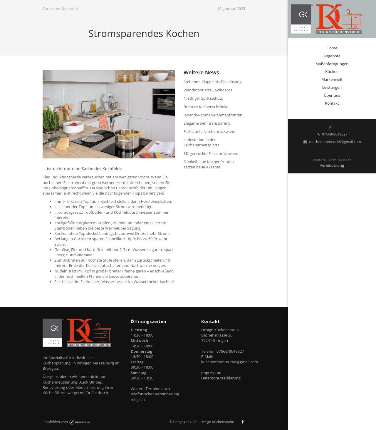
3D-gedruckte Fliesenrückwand (211, 153)
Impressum (211, 372)
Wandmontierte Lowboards (208, 90)
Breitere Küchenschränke (206, 106)
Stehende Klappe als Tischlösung (212, 81)
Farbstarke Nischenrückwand (209, 131)
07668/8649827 (331, 134)
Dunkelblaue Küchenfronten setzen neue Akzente (209, 164)
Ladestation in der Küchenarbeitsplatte (201, 142)
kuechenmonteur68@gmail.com (332, 141)
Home (332, 48)
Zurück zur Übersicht (60, 8)
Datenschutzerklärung (221, 378)
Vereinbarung (332, 165)
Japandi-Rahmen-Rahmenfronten (213, 115)
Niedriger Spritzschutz (203, 98)
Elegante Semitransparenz (207, 123)
